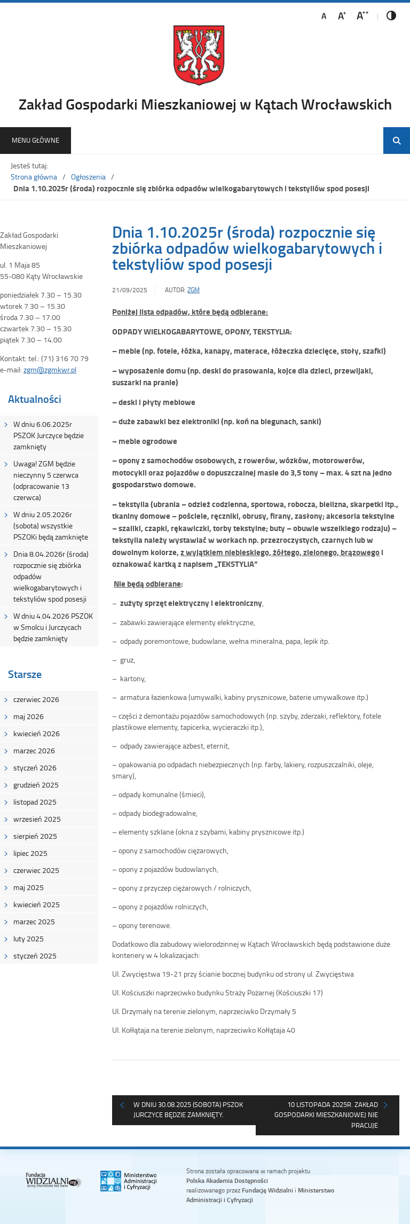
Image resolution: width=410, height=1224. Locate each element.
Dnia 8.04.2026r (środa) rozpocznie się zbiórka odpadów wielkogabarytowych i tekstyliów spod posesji (51, 576)
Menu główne (35, 140)
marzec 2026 (34, 750)
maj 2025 (28, 887)
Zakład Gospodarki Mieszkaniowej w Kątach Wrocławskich (205, 103)
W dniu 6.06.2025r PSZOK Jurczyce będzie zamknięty (48, 435)
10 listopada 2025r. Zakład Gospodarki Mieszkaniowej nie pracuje (326, 1115)
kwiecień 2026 (36, 733)
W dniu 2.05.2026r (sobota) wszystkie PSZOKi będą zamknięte (50, 525)
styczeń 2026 (35, 767)
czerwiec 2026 (36, 699)
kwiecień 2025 (36, 904)
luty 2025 (28, 938)
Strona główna (34, 176)
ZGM (193, 289)
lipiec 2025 (30, 853)
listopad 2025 (35, 802)
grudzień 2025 (36, 784)
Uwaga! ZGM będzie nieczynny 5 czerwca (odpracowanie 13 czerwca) (45, 480)
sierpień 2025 (35, 836)
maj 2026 (28, 716)
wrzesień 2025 (37, 819)
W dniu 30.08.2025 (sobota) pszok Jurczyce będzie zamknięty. (188, 1110)
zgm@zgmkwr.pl (49, 369)
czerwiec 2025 (36, 870)
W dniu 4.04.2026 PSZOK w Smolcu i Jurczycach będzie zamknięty (53, 627)
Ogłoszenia (88, 176)
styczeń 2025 (35, 955)
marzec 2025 (34, 921)
